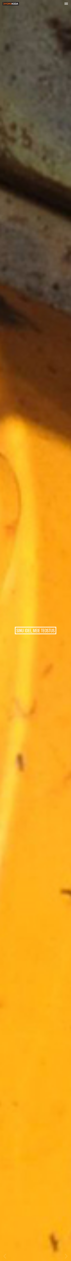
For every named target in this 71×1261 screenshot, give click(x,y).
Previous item (4, 1256)
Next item (66, 1256)
